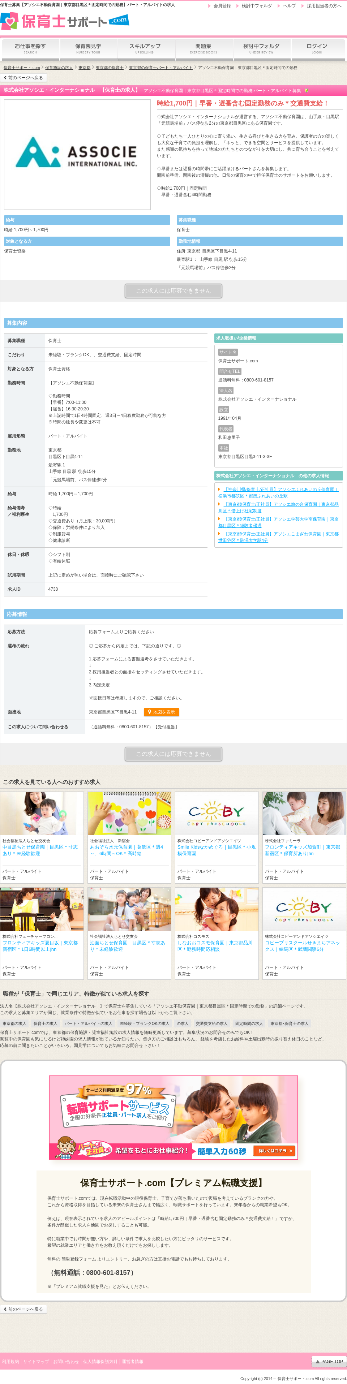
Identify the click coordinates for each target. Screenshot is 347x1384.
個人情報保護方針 (100, 1361)
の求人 (183, 1023)
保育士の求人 (45, 1023)
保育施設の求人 (59, 67)
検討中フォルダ (257, 5)
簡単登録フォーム (79, 1259)
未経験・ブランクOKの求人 (145, 1023)
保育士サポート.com (22, 67)
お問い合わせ (66, 1361)
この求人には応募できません (173, 291)
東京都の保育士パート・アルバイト (161, 67)
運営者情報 (132, 1361)
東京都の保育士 (110, 67)
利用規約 (10, 1361)
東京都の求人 (14, 1023)
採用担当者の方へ (324, 5)
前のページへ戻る (25, 78)
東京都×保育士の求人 (289, 1023)
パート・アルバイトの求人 (88, 1023)
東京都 (84, 67)
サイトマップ (36, 1361)
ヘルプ (289, 5)
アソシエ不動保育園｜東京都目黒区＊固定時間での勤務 (247, 67)
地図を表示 (163, 712)
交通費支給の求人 (212, 1023)
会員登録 (222, 5)
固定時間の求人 (249, 1023)
